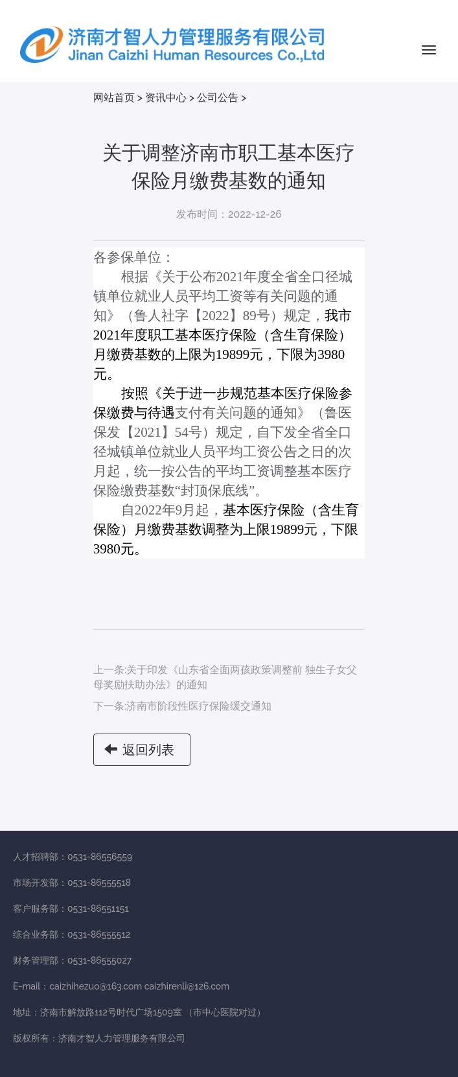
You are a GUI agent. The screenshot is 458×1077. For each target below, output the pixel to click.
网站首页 (114, 97)
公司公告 (217, 97)
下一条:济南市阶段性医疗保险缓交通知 (182, 706)
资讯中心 (166, 97)
